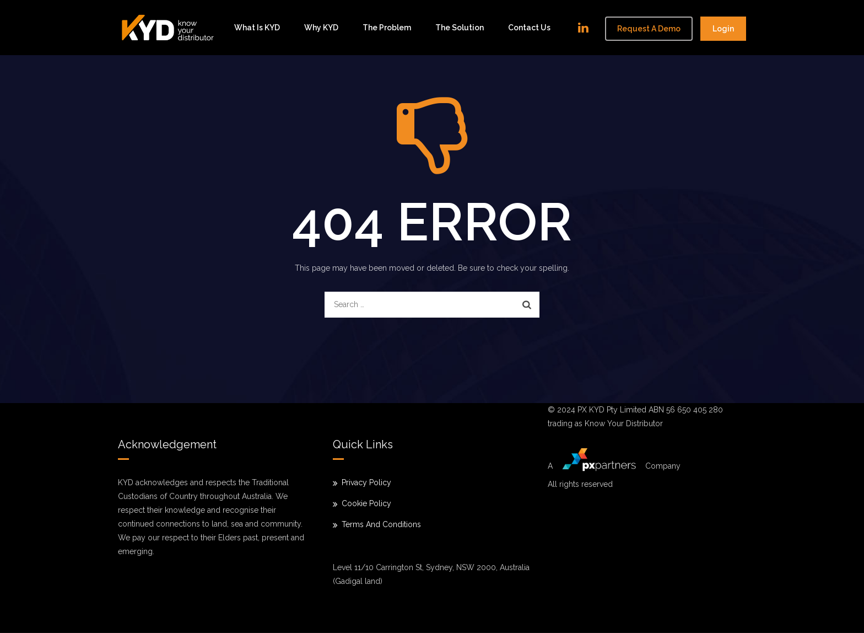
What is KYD (257, 27)
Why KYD (321, 27)
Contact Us (529, 27)
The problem (387, 27)
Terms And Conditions (381, 524)
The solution (459, 27)
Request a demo (649, 28)
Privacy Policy (366, 482)
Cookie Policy (366, 503)
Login (723, 28)
